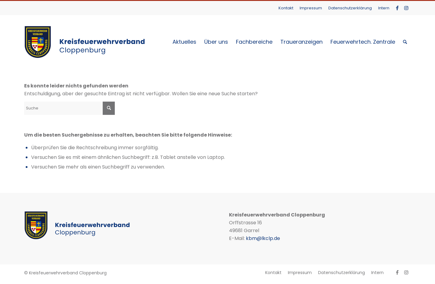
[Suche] (405, 42)
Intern (383, 8)
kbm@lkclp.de (263, 238)
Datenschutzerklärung (350, 8)
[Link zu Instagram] (406, 7)
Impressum (311, 8)
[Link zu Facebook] (397, 7)
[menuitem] (286, 8)
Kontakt (286, 8)
